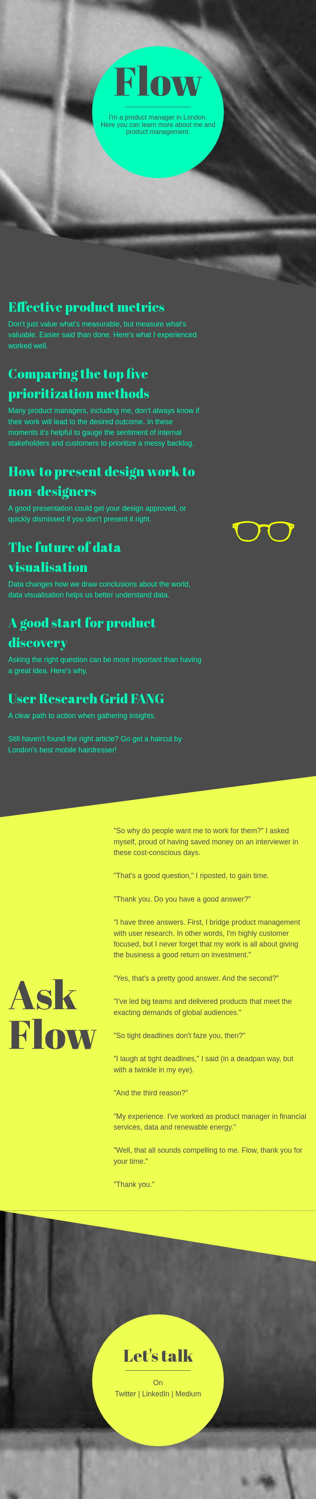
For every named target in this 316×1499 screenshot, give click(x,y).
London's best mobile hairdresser (61, 750)
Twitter (125, 1394)
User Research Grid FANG (86, 698)
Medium (188, 1394)
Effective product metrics (86, 306)
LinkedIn (156, 1394)
